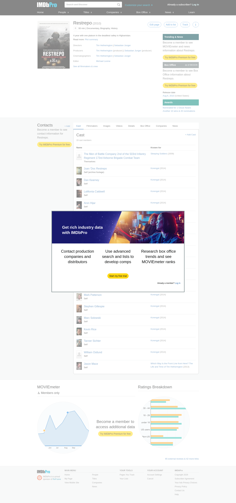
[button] (118, 275)
